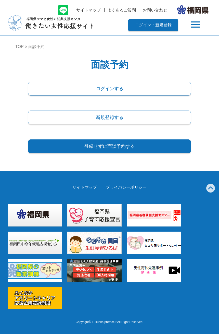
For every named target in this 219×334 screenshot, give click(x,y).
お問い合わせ (155, 10)
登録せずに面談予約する (109, 146)
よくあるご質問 (121, 10)
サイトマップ (88, 10)
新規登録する (109, 117)
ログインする (109, 88)
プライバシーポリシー (126, 187)
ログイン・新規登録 (153, 25)
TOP (19, 46)
